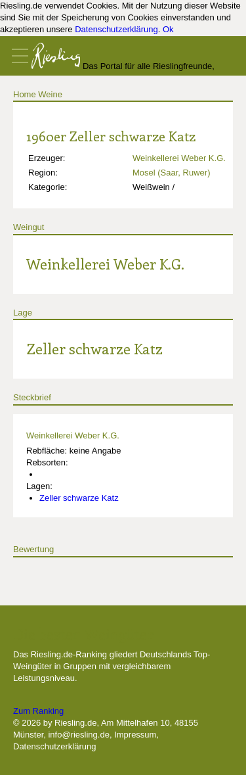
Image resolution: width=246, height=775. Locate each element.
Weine (50, 94)
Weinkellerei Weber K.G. (179, 158)
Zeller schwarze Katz (94, 348)
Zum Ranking (38, 711)
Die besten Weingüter (83, 634)
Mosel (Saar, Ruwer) (171, 172)
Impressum (135, 735)
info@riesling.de (78, 735)
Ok (168, 29)
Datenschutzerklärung (116, 29)
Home (24, 94)
